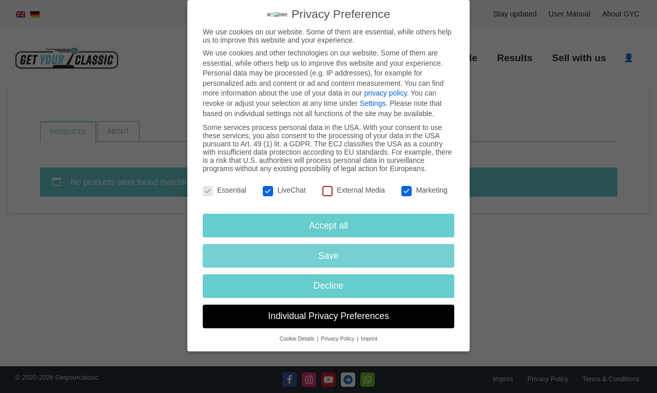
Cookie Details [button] (298, 338)
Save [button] (328, 256)
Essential (224, 190)
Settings (373, 103)
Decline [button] (328, 285)
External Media (353, 190)
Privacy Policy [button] (338, 338)
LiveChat (284, 190)
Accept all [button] (328, 225)
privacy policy (385, 93)
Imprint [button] (369, 338)
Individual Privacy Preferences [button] (328, 316)
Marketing (424, 190)
